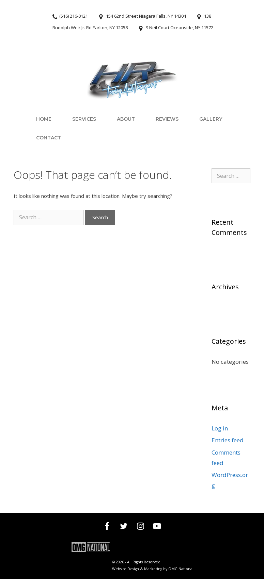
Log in (220, 428)
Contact (48, 138)
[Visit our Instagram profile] (140, 527)
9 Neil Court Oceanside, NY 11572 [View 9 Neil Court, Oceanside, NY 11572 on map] (179, 27)
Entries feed (228, 440)
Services (84, 119)
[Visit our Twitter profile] (124, 527)
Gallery (210, 119)
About (126, 119)
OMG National (180, 568)
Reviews (167, 119)
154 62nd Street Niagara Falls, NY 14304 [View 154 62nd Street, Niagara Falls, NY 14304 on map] (146, 16)
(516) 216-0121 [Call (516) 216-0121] (73, 16)
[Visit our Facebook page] (107, 527)
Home (43, 119)
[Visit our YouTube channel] (157, 527)
